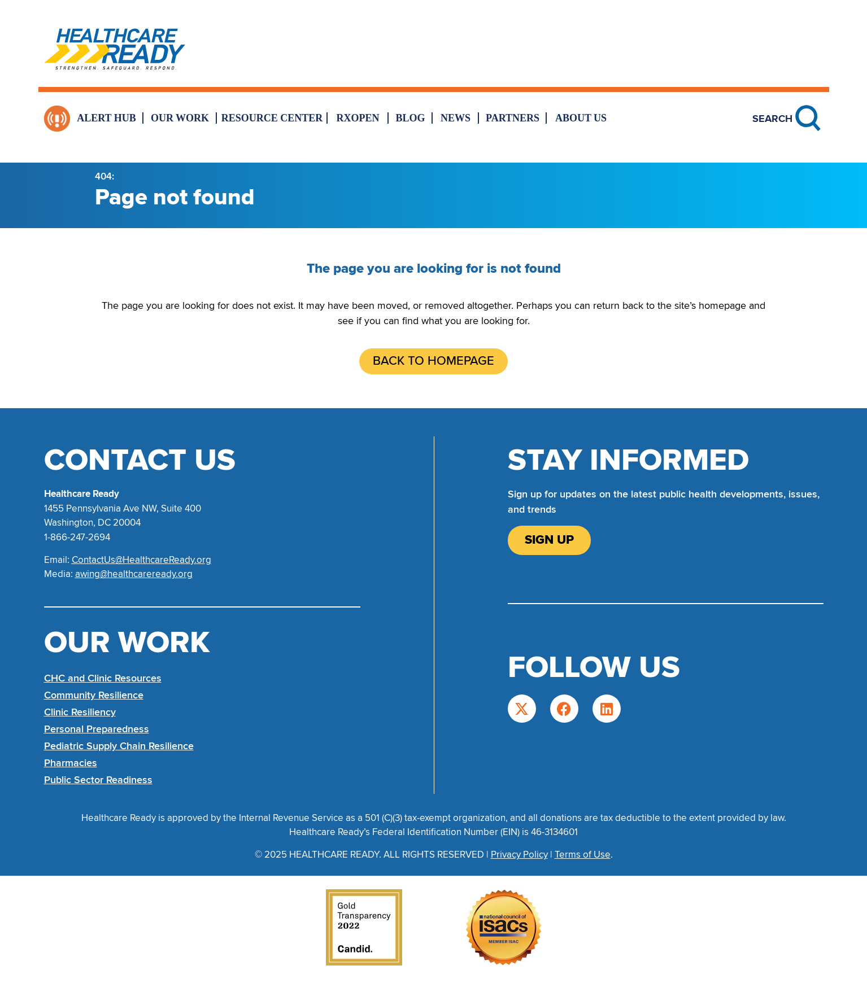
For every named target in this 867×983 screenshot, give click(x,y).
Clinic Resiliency (80, 712)
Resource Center (272, 118)
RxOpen (358, 118)
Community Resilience (93, 695)
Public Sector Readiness (98, 780)
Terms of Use (583, 854)
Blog (410, 118)
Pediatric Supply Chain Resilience (119, 746)
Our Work (180, 118)
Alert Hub (106, 118)
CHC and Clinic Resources (103, 678)
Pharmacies (70, 763)
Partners (512, 118)
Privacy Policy (519, 854)
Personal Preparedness (96, 729)
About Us (581, 118)
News (455, 118)
